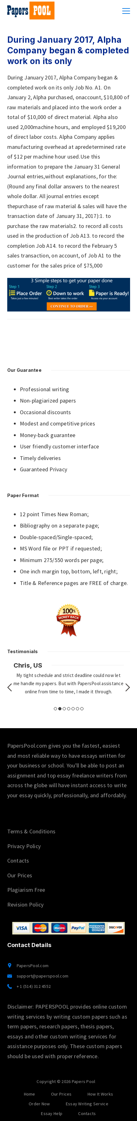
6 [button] (77, 708)
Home (29, 1094)
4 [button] (68, 708)
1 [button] (55, 708)
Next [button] (127, 687)
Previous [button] (9, 687)
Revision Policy (25, 904)
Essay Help (51, 1113)
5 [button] (73, 708)
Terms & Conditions (31, 831)
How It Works (100, 1094)
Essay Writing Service (87, 1104)
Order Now (39, 1104)
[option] (69, 678)
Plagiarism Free (26, 889)
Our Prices (19, 875)
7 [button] (81, 708)
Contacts (18, 860)
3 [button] (64, 708)
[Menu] (126, 11)
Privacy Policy (24, 846)
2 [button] (59, 708)
